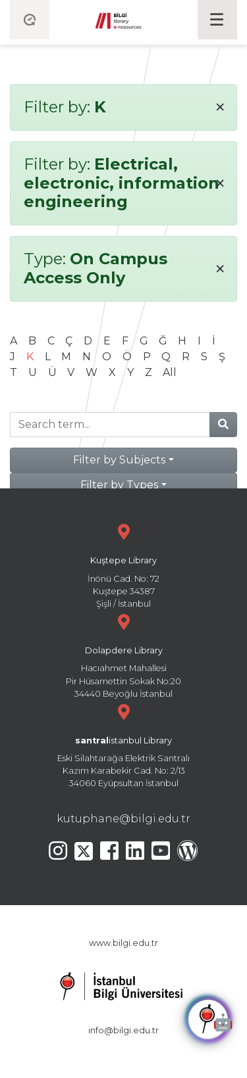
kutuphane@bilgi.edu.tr (123, 818)
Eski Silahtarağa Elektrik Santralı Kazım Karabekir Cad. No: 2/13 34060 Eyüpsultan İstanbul (123, 744)
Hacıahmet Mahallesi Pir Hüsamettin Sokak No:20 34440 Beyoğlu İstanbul (123, 654)
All (170, 372)
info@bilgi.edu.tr (123, 1030)
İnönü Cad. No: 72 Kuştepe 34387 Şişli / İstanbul (123, 564)
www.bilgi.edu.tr (123, 943)
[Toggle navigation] (217, 19)
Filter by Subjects (119, 460)
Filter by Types (119, 485)
